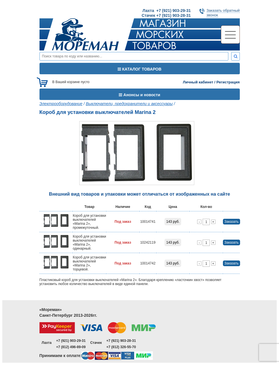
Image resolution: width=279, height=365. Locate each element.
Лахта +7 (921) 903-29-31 (167, 10)
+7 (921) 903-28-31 (121, 341)
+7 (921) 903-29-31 (71, 341)
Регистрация (228, 82)
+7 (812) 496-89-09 (71, 347)
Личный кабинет (198, 82)
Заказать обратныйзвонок (223, 12)
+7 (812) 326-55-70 (121, 347)
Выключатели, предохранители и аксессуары (129, 103)
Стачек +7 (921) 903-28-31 (166, 15)
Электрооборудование (61, 103)
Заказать (231, 222)
